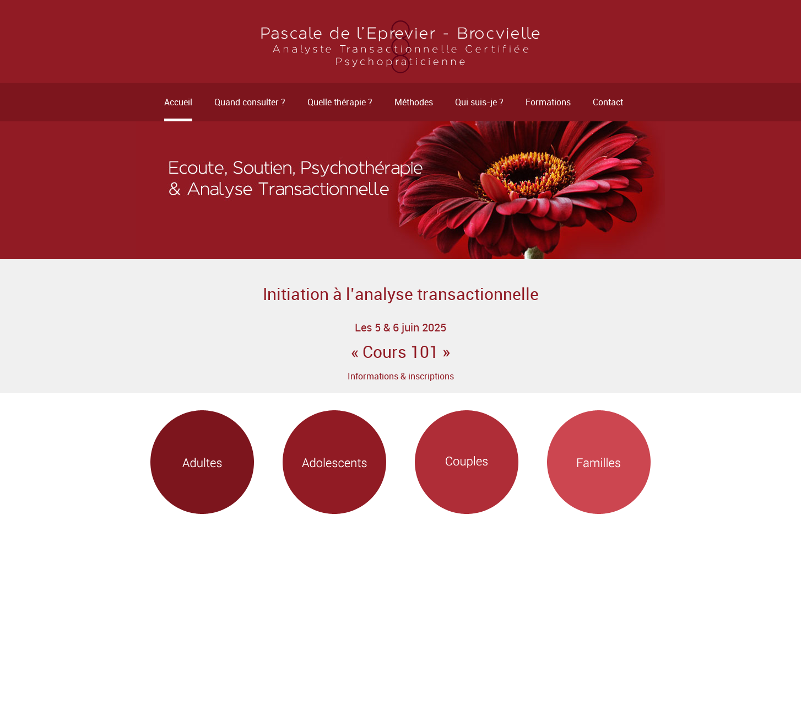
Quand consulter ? (249, 102)
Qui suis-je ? (479, 102)
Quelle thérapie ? (339, 102)
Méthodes (413, 102)
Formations (548, 102)
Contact (608, 102)
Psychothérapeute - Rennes (400, 46)
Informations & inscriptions (401, 376)
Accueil (178, 102)
